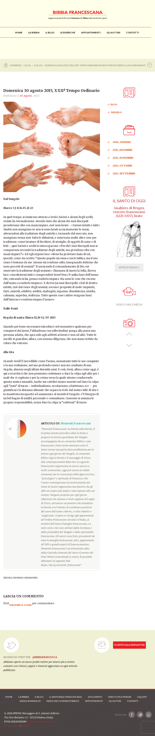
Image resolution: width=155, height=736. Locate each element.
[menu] (67, 32)
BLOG (28, 65)
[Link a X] (140, 714)
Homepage (16, 65)
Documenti (95, 696)
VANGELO (116, 112)
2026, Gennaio (122, 142)
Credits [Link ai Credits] (26, 725)
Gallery (142, 696)
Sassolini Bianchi (30, 700)
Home (9, 696)
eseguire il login (21, 605)
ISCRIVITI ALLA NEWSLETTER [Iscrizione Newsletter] (129, 645)
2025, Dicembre (122, 149)
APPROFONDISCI (129, 267)
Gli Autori (115, 700)
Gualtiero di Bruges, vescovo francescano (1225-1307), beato (129, 212)
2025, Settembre (124, 173)
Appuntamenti (94, 700)
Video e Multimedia (119, 696)
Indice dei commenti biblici (62, 700)
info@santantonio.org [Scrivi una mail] (40, 721)
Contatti (132, 700)
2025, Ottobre (122, 165)
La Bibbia (23, 696)
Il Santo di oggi (129, 201)
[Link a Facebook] (131, 714)
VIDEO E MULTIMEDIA (129, 296)
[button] (129, 334)
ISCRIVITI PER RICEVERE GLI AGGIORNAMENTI (123, 65)
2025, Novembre (123, 157)
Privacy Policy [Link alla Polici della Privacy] (12, 725)
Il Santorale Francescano (65, 696)
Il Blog (38, 65)
